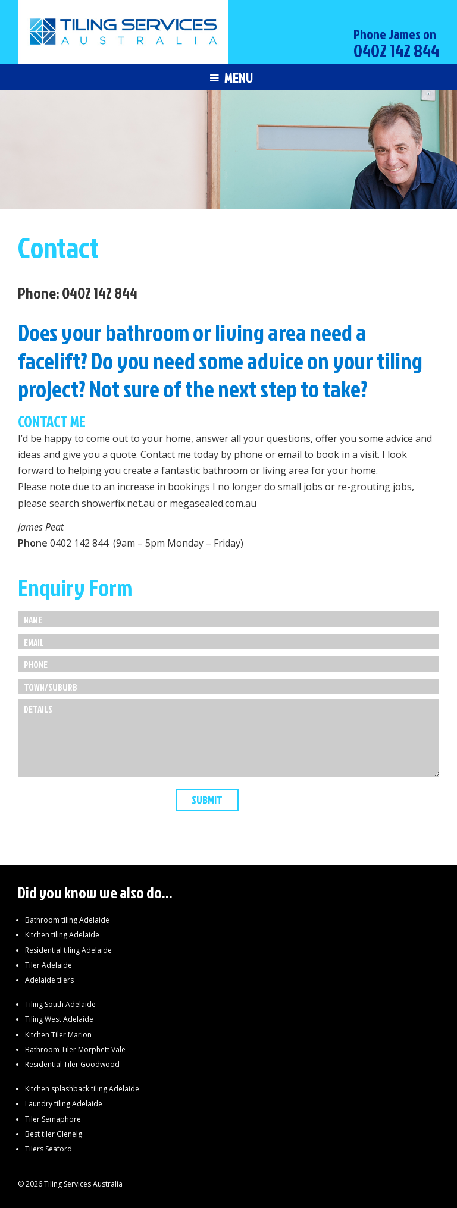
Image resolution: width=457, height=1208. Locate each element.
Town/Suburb (50, 687)
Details (38, 709)
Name (33, 620)
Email (34, 642)
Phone (36, 664)
